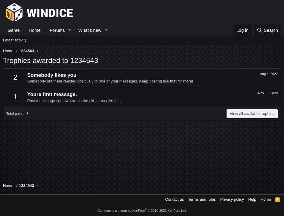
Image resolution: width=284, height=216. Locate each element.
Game (13, 30)
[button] (70, 30)
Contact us (174, 199)
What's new (89, 30)
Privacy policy (232, 199)
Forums (57, 30)
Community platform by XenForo (142, 210)
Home (35, 30)
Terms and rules (202, 199)
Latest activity (15, 40)
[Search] (267, 30)
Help (252, 199)
